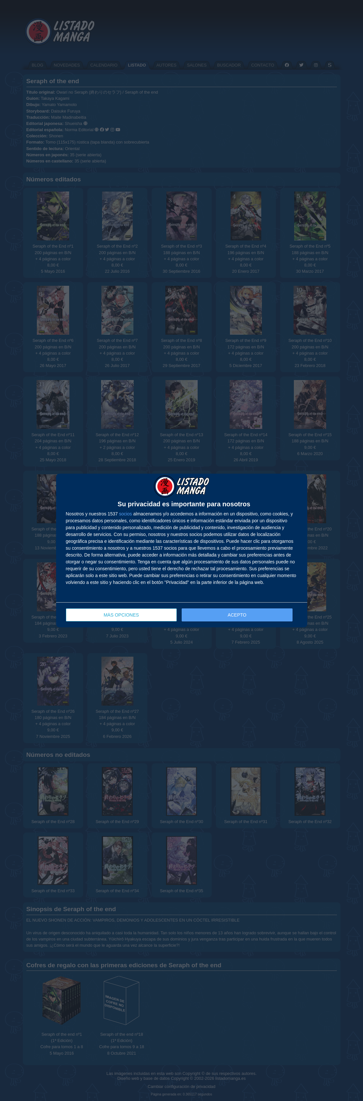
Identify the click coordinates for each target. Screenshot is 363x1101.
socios (125, 514)
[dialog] (181, 550)
